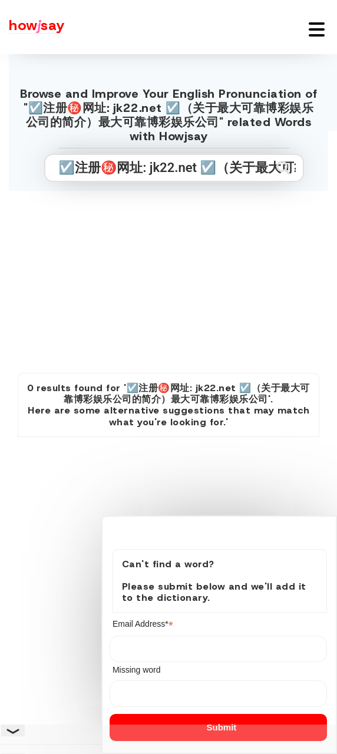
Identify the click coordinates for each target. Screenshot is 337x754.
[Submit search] (283, 167)
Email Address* (143, 624)
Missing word (137, 669)
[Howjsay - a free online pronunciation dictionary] (32, 27)
